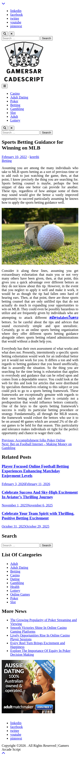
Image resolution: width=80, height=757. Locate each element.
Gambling (17, 109)
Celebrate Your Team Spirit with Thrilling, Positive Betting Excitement (38, 515)
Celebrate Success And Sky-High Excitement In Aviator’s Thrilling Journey (40, 494)
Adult (14, 116)
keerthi (34, 157)
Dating (15, 579)
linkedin (15, 11)
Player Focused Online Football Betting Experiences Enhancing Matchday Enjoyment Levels (35, 471)
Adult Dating (19, 97)
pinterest (16, 26)
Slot (13, 113)
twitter (14, 18)
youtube (15, 22)
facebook (16, 14)
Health (14, 587)
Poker (14, 101)
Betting (15, 105)
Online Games (20, 594)
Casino (15, 93)
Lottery (15, 120)
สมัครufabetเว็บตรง (63, 317)
